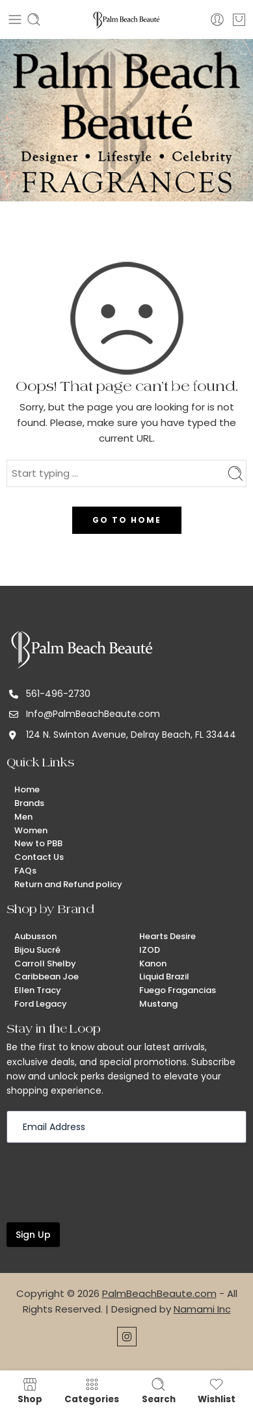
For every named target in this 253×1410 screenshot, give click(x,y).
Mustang (158, 1004)
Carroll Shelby (45, 963)
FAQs (25, 870)
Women (30, 830)
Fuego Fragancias (177, 990)
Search (159, 1390)
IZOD (149, 950)
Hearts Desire (167, 936)
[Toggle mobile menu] (15, 19)
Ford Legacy (40, 1004)
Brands (29, 803)
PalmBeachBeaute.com (159, 1293)
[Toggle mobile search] (34, 19)
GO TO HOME (126, 519)
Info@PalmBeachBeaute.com (93, 713)
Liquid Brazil (164, 976)
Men (23, 817)
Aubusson (35, 936)
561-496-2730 (58, 693)
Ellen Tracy (37, 990)
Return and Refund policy (68, 884)
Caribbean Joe (46, 976)
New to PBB (38, 843)
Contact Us (39, 857)
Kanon (152, 963)
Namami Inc (202, 1309)
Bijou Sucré (37, 950)
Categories (91, 1390)
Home (27, 789)
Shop (30, 1390)
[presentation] (105, 1181)
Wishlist (216, 1390)
